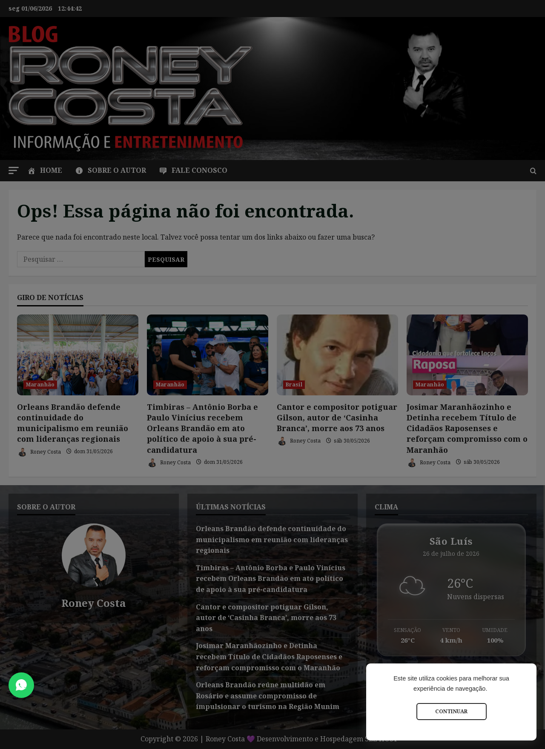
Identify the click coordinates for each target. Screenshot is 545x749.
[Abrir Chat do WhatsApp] (21, 685)
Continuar (451, 711)
